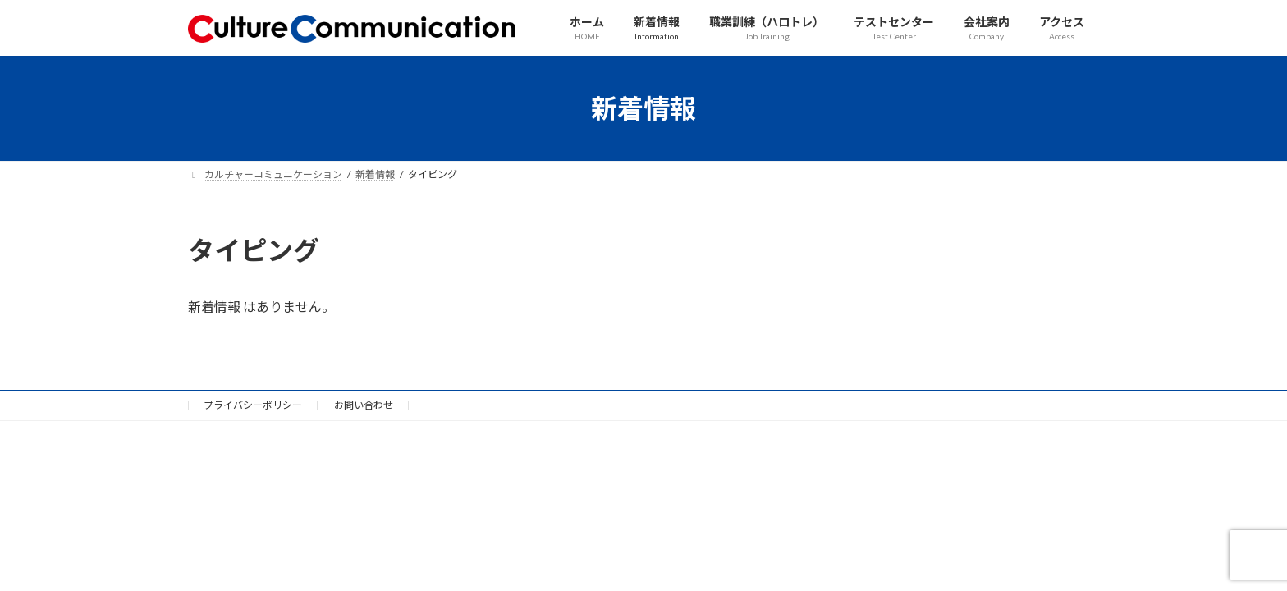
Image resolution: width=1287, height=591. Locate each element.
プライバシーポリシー (253, 405)
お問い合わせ (363, 405)
